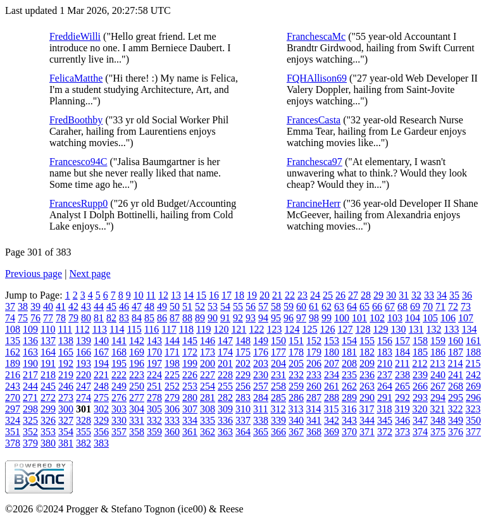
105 (430, 317)
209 (367, 363)
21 (277, 295)
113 (99, 329)
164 (48, 352)
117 (168, 329)
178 (296, 352)
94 (263, 317)
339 (278, 420)
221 (101, 374)
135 (12, 340)
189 (12, 363)
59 (289, 306)
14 (189, 295)
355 (83, 431)
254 (207, 386)
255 (225, 386)
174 (225, 352)
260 (313, 386)
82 (111, 317)
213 (437, 363)
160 (455, 340)
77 (48, 317)
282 (225, 397)
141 (119, 340)
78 (61, 317)
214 (455, 363)
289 (349, 397)
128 (362, 329)
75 (23, 317)
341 (313, 420)
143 (154, 340)
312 (277, 409)
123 (274, 329)
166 (83, 352)
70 (428, 306)
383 (101, 443)
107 (465, 317)
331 (136, 420)
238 (402, 374)
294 (438, 397)
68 (402, 306)
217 (30, 374)
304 (136, 409)
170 (154, 352)
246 (65, 386)
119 (203, 329)
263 (367, 386)
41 (61, 306)
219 (65, 374)
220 (83, 374)
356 (101, 431)
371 (367, 431)
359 (154, 431)
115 (134, 329)
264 (384, 386)
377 (473, 431)
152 (313, 340)
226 (189, 374)
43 (86, 306)
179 (313, 352)
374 (420, 431)
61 (314, 306)
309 (225, 409)
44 (99, 306)
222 (119, 374)
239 (420, 374)
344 (367, 420)
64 (352, 306)
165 (65, 352)
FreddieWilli (75, 36)
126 (327, 329)
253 (189, 386)
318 (384, 409)
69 (415, 306)
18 (239, 295)
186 (438, 352)
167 (101, 352)
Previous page (33, 273)
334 (189, 420)
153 (331, 340)
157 (402, 340)
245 (48, 386)
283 (243, 397)
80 (86, 317)
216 (12, 374)
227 (207, 374)
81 (99, 317)
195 (119, 363)
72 (453, 306)
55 (238, 306)
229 (243, 374)
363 (225, 431)
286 (296, 397)
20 (264, 295)
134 (469, 329)
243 (12, 386)
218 (48, 374)
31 (404, 295)
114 (116, 329)
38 (23, 306)
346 (402, 420)
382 (83, 443)
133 (451, 329)
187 (455, 352)
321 (437, 409)
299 (48, 409)
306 (172, 409)
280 (189, 397)
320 (419, 409)
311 (260, 409)
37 (10, 306)
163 (30, 352)
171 (172, 352)
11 (151, 295)
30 (391, 295)
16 (214, 295)
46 (124, 306)
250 (136, 386)
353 (48, 431)
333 (172, 420)
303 (119, 409)
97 (301, 317)
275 (101, 397)
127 (344, 329)
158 (420, 340)
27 (353, 295)
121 (238, 329)
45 (111, 306)
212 (419, 363)
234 (331, 374)
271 (30, 397)
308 (207, 409)
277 (136, 397)
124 (291, 329)
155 (367, 340)
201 (225, 363)
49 (162, 306)
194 (101, 363)
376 (455, 431)
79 (73, 317)
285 (278, 397)
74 (10, 317)
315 (331, 409)
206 (313, 363)
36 (467, 295)
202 (243, 363)
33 (429, 295)
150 (278, 340)
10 (139, 295)
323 (472, 409)
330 (119, 420)
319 (401, 409)
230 (260, 374)
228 (225, 374)
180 (331, 352)
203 (260, 363)
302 (101, 409)
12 (163, 295)
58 (276, 306)
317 (366, 409)
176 (260, 352)
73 (466, 306)
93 (251, 317)
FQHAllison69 (317, 78)
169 (136, 352)
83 (124, 317)
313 (295, 409)
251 (154, 386)
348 (438, 420)
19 (252, 295)
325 (30, 420)
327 (65, 420)
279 (172, 397)
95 (276, 317)
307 (189, 409)
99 (326, 317)
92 (238, 317)
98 (314, 317)
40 (48, 306)
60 (301, 306)
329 (101, 420)
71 (440, 306)
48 (149, 306)
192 (65, 363)
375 (438, 431)
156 (384, 340)
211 (402, 363)
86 (162, 317)
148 (243, 340)
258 (278, 386)
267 (438, 386)
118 (186, 329)
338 (260, 420)
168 (119, 352)
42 (73, 306)
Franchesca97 (314, 161)
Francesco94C (78, 161)
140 (101, 340)
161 (473, 340)
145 (189, 340)
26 (340, 295)
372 (384, 431)
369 (331, 431)
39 (35, 306)
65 (364, 306)
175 (243, 352)
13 (176, 295)
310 (243, 409)
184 (402, 352)
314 (313, 409)
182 (367, 352)
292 (402, 397)
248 (101, 386)
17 (226, 295)
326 (48, 420)
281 (207, 397)
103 (394, 317)
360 (172, 431)
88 (187, 317)
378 (12, 443)
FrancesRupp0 (78, 203)
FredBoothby (76, 119)
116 (151, 329)
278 (154, 397)
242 (473, 374)
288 (331, 397)
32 (416, 295)
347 (420, 420)
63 (339, 306)
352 (30, 431)
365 (260, 431)
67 (390, 306)
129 (380, 329)
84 (137, 317)
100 (341, 317)
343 (349, 420)
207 (331, 363)
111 (65, 329)
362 (207, 431)
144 (172, 340)
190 (30, 363)
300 (65, 409)
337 (243, 420)
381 (65, 443)
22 (290, 295)
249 (119, 386)
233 (313, 374)
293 (420, 397)
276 (119, 397)
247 (83, 386)
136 (30, 340)
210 (384, 363)
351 (12, 431)
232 (296, 374)
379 (30, 443)
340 (296, 420)
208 (349, 363)
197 (154, 363)
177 (278, 352)
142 (136, 340)
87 (175, 317)
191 (48, 363)
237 (384, 374)
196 (136, 363)
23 (302, 295)
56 (251, 306)
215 (472, 363)
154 (349, 340)
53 (213, 306)
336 (225, 420)
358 (136, 431)
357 (119, 431)
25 (328, 295)
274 (83, 397)
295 (455, 397)
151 (296, 340)
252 (172, 386)
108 (12, 329)
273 (65, 397)
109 (30, 329)
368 (313, 431)
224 (154, 374)
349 (455, 420)
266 (420, 386)
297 (12, 409)
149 (260, 340)
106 (448, 317)
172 (189, 352)
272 (48, 397)
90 (213, 317)
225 (172, 374)
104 (412, 317)
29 (378, 295)
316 (348, 409)
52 (200, 306)
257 (260, 386)
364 (243, 431)
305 (154, 409)
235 (349, 374)
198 (172, 363)
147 (225, 340)
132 (433, 329)
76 (35, 317)
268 (455, 386)
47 (137, 306)
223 (136, 374)
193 (83, 363)
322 (455, 409)
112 (82, 329)
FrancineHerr (313, 203)
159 (438, 340)
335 (207, 420)
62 (326, 306)
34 (442, 295)
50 (175, 306)
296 (473, 397)
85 (149, 317)
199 (189, 363)
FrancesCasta (313, 119)
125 (309, 329)
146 (207, 340)
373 (402, 431)
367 (296, 431)
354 (65, 431)
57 (263, 306)
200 (207, 363)
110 (47, 329)
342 (331, 420)
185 (420, 352)
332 (154, 420)
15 (201, 295)
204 (278, 363)
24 (315, 295)
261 (331, 386)
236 (367, 374)
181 (349, 352)
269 (473, 386)
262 (349, 386)
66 (377, 306)
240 (438, 374)
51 (187, 306)
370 (349, 431)
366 (278, 431)
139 (83, 340)
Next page (89, 273)
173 (207, 352)
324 (12, 420)
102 (377, 317)
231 (278, 374)
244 (30, 386)
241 (455, 374)
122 (256, 329)
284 (260, 397)
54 (225, 306)
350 (473, 420)
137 (48, 340)
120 (220, 329)
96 (289, 317)
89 (200, 317)
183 (384, 352)
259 (296, 386)
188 (473, 352)
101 (359, 317)
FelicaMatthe (76, 78)
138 (65, 340)
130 (398, 329)
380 (48, 443)
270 (12, 397)
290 (367, 397)
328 (83, 420)
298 (30, 409)
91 (225, 317)
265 (402, 386)
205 (296, 363)
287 (313, 397)
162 (12, 352)
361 (189, 431)
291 (384, 397)
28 (366, 295)
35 (454, 295)
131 (415, 329)
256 (243, 386)
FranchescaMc (316, 36)
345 (384, 420)
